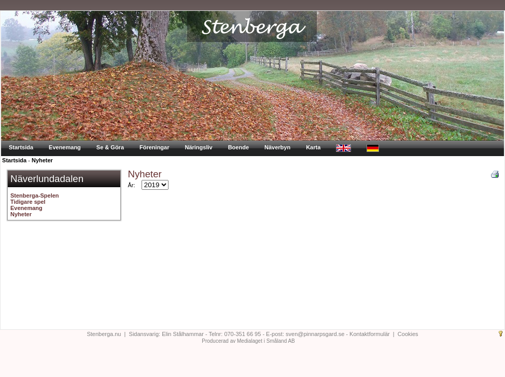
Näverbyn (277, 147)
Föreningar (154, 147)
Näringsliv (198, 147)
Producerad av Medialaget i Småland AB (248, 341)
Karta (313, 147)
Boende (238, 147)
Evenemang (65, 147)
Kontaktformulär (369, 334)
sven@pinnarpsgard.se (315, 334)
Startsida (21, 147)
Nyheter (42, 160)
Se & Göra (110, 147)
